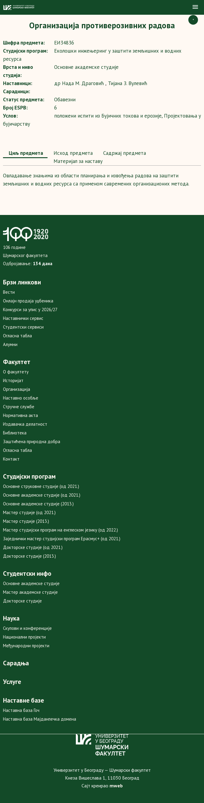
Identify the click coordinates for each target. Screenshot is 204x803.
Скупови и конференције (27, 628)
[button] (195, 7)
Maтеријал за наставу (77, 161)
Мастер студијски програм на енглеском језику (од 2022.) (60, 530)
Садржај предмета (124, 153)
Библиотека (14, 433)
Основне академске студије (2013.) (38, 504)
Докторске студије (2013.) (29, 556)
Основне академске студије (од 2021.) (41, 495)
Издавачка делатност (25, 424)
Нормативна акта (20, 415)
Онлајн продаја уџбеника (28, 301)
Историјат (13, 380)
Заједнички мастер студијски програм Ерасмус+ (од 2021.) (61, 538)
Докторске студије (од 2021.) (33, 547)
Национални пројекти (24, 637)
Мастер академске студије (30, 592)
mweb (116, 786)
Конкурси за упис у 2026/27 (30, 309)
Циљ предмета (25, 153)
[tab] (25, 153)
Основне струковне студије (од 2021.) (41, 486)
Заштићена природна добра (31, 441)
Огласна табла (17, 336)
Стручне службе (18, 406)
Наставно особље (20, 398)
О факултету (16, 372)
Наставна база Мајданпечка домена (39, 719)
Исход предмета (72, 153)
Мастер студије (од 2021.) (29, 512)
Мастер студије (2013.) (26, 521)
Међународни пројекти (26, 645)
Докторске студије (22, 601)
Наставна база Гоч (21, 710)
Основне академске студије (31, 583)
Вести (9, 292)
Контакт (11, 459)
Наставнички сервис (23, 318)
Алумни (10, 344)
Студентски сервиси (23, 327)
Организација (16, 389)
